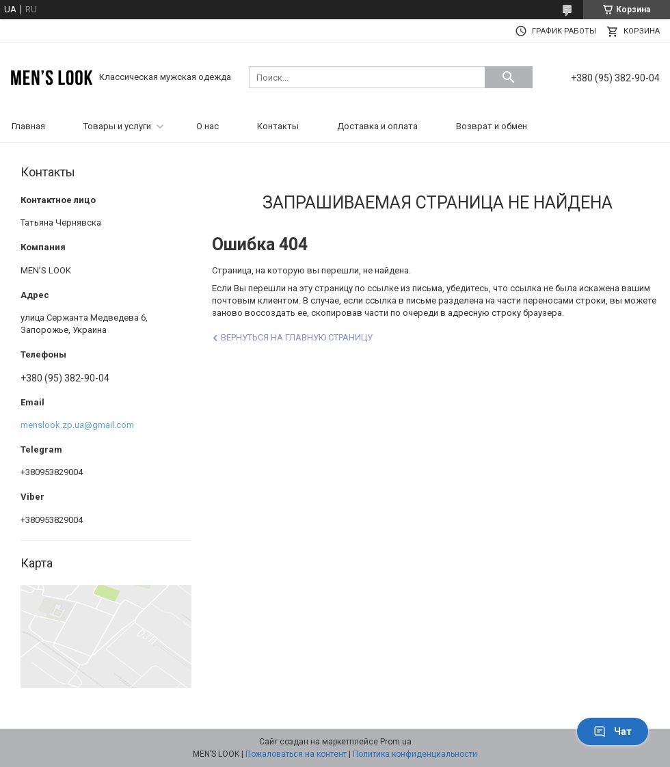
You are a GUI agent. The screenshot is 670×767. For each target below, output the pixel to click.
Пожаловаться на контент (296, 754)
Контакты (278, 126)
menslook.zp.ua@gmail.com (77, 425)
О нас (207, 126)
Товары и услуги (117, 126)
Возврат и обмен (491, 126)
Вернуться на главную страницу (297, 337)
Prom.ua (396, 741)
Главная (28, 126)
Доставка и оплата (377, 126)
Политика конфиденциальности (415, 754)
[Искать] (509, 77)
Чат (612, 731)
